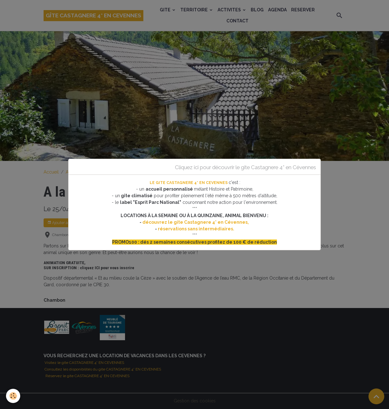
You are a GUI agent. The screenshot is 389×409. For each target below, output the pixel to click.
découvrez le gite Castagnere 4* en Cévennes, (196, 222)
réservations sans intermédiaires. (196, 228)
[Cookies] (13, 396)
